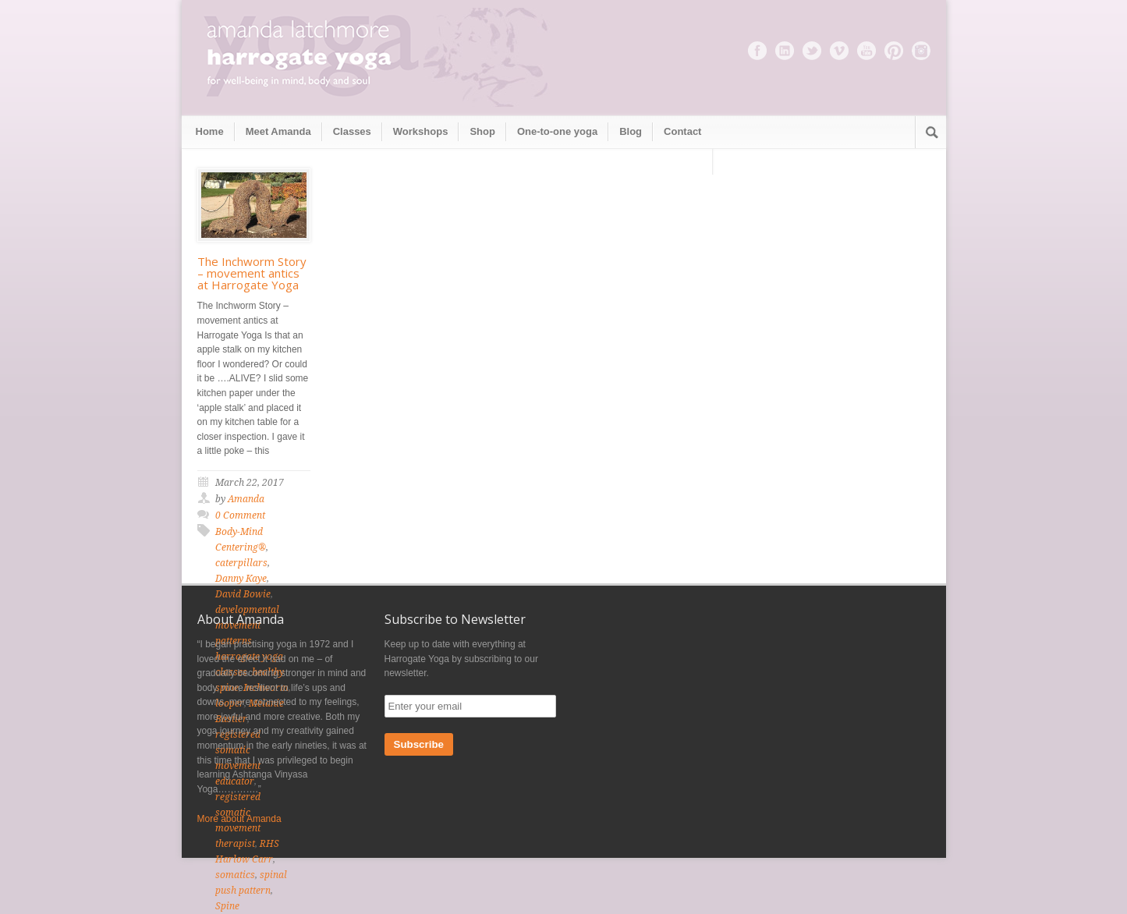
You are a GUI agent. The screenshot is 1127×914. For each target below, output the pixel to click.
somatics (235, 875)
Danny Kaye (241, 578)
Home (210, 131)
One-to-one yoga (557, 131)
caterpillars (241, 563)
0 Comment (240, 515)
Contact (682, 131)
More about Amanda (239, 818)
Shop (482, 131)
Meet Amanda (278, 131)
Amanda (246, 499)
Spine (227, 906)
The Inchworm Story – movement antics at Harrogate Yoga (252, 272)
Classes (352, 131)
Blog (630, 131)
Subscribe (419, 744)
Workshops (420, 131)
